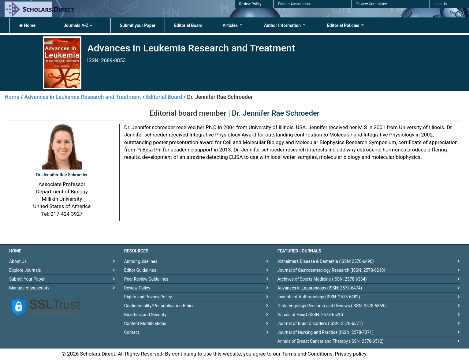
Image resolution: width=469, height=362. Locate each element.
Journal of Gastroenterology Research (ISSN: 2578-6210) (331, 270)
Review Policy (250, 4)
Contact (131, 332)
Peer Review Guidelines (146, 279)
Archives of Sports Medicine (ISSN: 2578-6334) (322, 279)
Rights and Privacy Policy (148, 296)
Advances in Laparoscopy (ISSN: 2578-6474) (319, 287)
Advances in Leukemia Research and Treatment (82, 97)
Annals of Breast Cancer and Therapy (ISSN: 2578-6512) (330, 341)
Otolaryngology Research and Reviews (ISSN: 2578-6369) (331, 305)
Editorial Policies (343, 25)
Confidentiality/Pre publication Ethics (159, 305)
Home (27, 25)
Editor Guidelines (140, 270)
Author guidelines (141, 261)
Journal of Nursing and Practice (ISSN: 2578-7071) (325, 332)
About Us (18, 261)
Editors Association (294, 4)
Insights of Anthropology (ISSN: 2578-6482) (318, 296)
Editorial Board (188, 25)
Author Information (283, 25)
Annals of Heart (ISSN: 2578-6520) (310, 314)
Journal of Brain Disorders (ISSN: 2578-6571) (320, 323)
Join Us (440, 4)
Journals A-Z (78, 25)
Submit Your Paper (27, 279)
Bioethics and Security (145, 314)
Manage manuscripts (29, 287)
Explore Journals (25, 270)
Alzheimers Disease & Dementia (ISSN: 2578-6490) (325, 261)
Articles (231, 25)
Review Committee (371, 4)
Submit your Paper (138, 25)
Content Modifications (145, 323)
